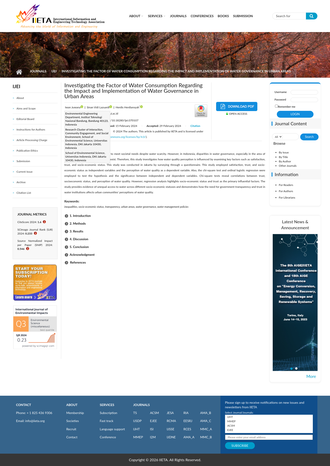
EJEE (153, 421)
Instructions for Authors (30, 129)
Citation (195, 126)
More (311, 376)
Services (155, 16)
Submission (243, 16)
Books (223, 16)
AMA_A (188, 437)
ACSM (154, 413)
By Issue (284, 152)
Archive (21, 182)
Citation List (23, 192)
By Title (283, 157)
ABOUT (71, 405)
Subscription (108, 413)
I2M (153, 437)
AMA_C (205, 421)
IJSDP (137, 421)
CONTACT (23, 405)
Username (281, 92)
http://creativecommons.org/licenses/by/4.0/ (119, 137)
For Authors (286, 191)
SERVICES (107, 405)
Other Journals (288, 165)
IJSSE (170, 429)
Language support (112, 429)
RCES (187, 429)
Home (19, 72)
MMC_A (206, 429)
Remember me (286, 106)
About (134, 16)
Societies (72, 421)
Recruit (71, 429)
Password (280, 99)
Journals (178, 16)
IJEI (53, 71)
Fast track (106, 421)
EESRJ (187, 421)
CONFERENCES (202, 16)
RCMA (171, 421)
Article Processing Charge (31, 140)
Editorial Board (25, 119)
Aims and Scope (26, 108)
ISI (151, 429)
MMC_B (206, 437)
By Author (285, 161)
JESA (170, 413)
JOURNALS (141, 405)
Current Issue (24, 171)
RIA (185, 413)
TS (135, 413)
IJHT (136, 429)
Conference (108, 437)
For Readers (286, 185)
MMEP (138, 437)
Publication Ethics (27, 150)
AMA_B (205, 413)
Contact (71, 437)
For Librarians (287, 197)
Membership (75, 413)
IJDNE (171, 437)
